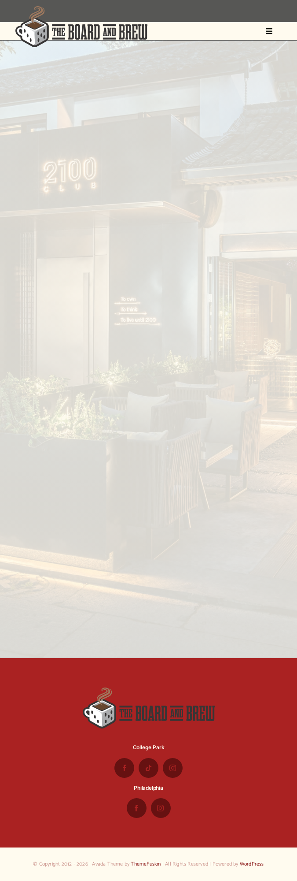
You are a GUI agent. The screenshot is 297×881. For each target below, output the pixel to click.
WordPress (252, 864)
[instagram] (173, 768)
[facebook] (124, 768)
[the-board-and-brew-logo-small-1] (81, 10)
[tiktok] (148, 768)
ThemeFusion (146, 864)
